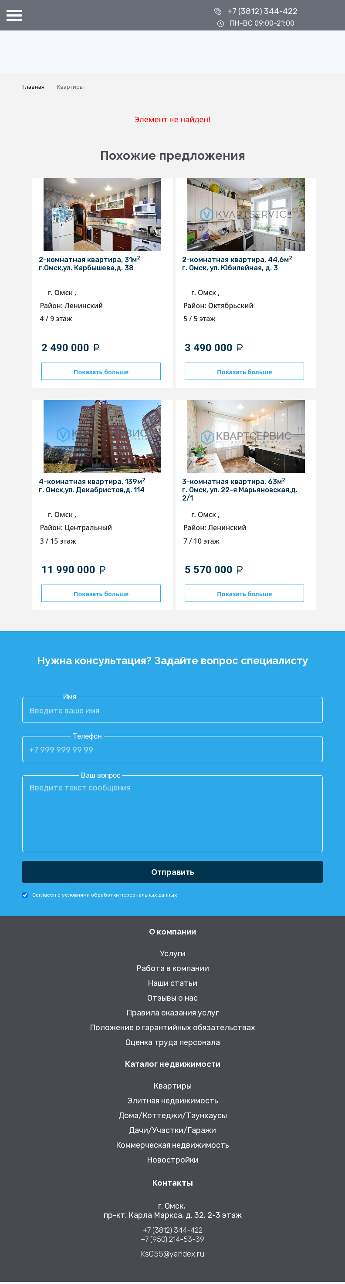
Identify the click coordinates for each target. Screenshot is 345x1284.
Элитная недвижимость (172, 1103)
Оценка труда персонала (172, 1044)
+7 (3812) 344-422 (262, 11)
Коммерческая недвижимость (172, 1147)
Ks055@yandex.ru (172, 1256)
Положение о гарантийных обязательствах (172, 1030)
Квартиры (172, 1088)
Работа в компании (172, 970)
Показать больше (97, 372)
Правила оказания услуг (172, 1015)
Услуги (173, 956)
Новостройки (173, 1162)
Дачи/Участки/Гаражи (172, 1132)
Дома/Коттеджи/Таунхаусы (172, 1118)
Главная (33, 87)
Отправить (172, 873)
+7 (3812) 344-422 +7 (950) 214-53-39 (172, 1237)
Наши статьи (172, 985)
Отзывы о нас (172, 1000)
